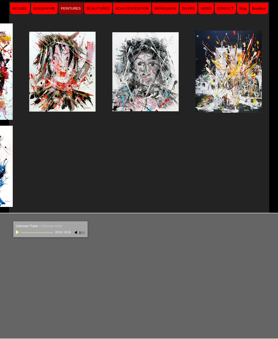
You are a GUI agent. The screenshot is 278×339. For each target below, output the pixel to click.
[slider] (82, 232)
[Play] (18, 232)
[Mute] (76, 232)
